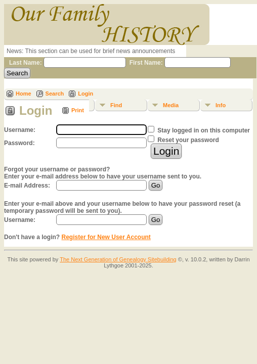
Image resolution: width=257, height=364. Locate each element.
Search (55, 93)
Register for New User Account (106, 237)
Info (221, 105)
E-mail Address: (27, 185)
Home (23, 93)
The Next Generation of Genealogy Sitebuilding (118, 259)
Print (77, 110)
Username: (19, 219)
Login (85, 93)
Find (116, 105)
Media (171, 105)
